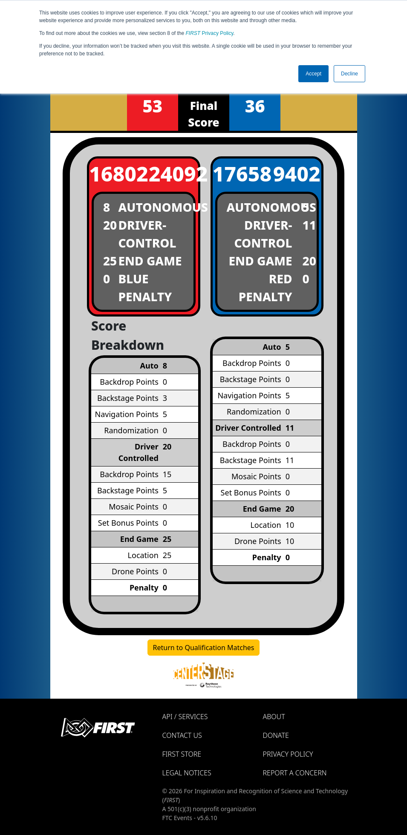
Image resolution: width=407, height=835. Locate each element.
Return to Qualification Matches (203, 647)
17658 (237, 173)
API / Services (185, 716)
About (274, 716)
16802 (114, 173)
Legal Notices (186, 772)
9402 (296, 173)
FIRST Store (182, 754)
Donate (276, 735)
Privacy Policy (210, 33)
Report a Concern (295, 772)
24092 (173, 173)
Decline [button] (349, 74)
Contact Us (182, 735)
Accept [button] (313, 74)
